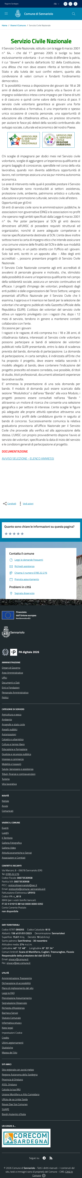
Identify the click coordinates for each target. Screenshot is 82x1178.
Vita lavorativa (9, 784)
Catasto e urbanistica (12, 739)
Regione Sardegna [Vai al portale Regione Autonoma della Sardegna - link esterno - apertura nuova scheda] (11, 3)
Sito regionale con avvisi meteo (18, 1069)
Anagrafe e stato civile (13, 724)
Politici (5, 697)
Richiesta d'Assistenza (13, 1008)
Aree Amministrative (12, 673)
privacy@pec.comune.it (18, 963)
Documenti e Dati (11, 682)
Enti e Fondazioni (10, 687)
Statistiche (7, 1047)
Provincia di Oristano (12, 1079)
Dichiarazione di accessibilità (16, 983)
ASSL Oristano (9, 1084)
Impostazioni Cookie (12, 1033)
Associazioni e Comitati (13, 857)
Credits (5, 1038)
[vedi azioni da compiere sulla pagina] (25, 503)
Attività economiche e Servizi (17, 853)
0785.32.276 (12, 874)
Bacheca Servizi (10, 1013)
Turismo (6, 779)
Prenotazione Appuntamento (17, 998)
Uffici (4, 677)
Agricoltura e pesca (11, 714)
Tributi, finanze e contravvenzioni (18, 774)
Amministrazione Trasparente (17, 978)
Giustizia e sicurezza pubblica (16, 754)
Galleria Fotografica (12, 843)
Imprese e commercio (13, 759)
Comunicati (7, 811)
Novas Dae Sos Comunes (14, 1104)
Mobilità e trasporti (11, 764)
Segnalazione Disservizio (14, 1003)
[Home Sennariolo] (32, 14)
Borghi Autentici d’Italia (14, 1114)
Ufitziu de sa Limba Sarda (15, 1099)
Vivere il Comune (18, 25)
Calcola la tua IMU (11, 1089)
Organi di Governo (11, 668)
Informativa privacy (12, 1023)
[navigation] (6, 13)
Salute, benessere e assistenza (17, 769)
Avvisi (5, 806)
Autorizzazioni (9, 734)
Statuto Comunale (11, 1018)
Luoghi (5, 833)
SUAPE (5, 1109)
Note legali (7, 1028)
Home (4, 25)
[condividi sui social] (9, 503)
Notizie (5, 801)
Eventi (5, 828)
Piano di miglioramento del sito (17, 988)
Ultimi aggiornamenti (12, 1042)
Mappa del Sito (9, 1052)
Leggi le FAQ (8, 993)
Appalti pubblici (9, 729)
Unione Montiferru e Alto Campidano (20, 1094)
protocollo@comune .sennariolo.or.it (27, 889)
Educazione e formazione (14, 749)
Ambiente (7, 719)
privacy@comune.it (18, 959)
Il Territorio (7, 838)
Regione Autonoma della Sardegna (20, 1074)
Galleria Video (9, 848)
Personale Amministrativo (15, 692)
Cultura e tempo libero (13, 744)
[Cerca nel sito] (73, 14)
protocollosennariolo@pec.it (22, 885)
